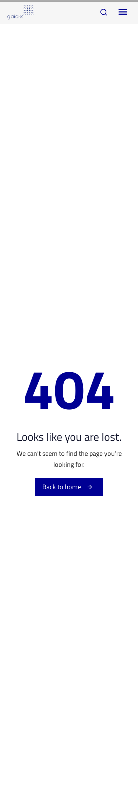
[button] (103, 12)
